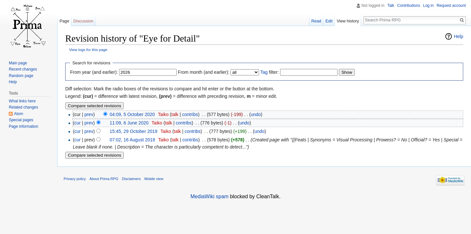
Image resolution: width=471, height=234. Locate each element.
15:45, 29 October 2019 (133, 131)
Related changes (23, 107)
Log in (428, 5)
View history (348, 21)
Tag (264, 72)
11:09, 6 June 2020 (129, 122)
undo (256, 114)
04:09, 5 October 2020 (132, 114)
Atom (18, 113)
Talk (390, 5)
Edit (328, 21)
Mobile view (153, 179)
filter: (269, 72)
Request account (451, 5)
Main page (18, 63)
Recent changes (23, 69)
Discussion (83, 21)
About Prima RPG (104, 179)
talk (175, 114)
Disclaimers (131, 179)
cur (77, 122)
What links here (22, 101)
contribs (190, 114)
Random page (21, 75)
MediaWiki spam (210, 196)
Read (316, 21)
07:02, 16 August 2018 (132, 139)
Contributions (408, 5)
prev (88, 114)
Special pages (21, 120)
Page (64, 21)
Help (458, 36)
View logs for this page (88, 49)
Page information (23, 126)
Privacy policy (75, 179)
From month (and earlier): (203, 72)
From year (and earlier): (94, 72)
